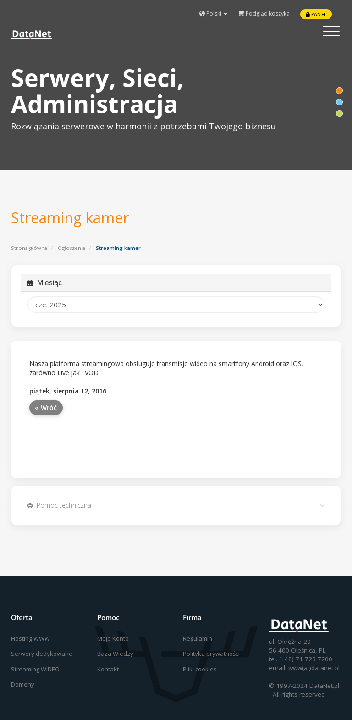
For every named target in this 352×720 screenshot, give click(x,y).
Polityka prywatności (211, 653)
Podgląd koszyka (264, 13)
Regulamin (197, 638)
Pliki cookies (200, 669)
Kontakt (108, 669)
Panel (316, 14)
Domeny (22, 684)
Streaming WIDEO (35, 669)
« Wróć (46, 407)
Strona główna (29, 247)
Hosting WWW (30, 638)
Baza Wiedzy (115, 653)
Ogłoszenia (71, 247)
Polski (213, 13)
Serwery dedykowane (41, 653)
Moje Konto (113, 638)
